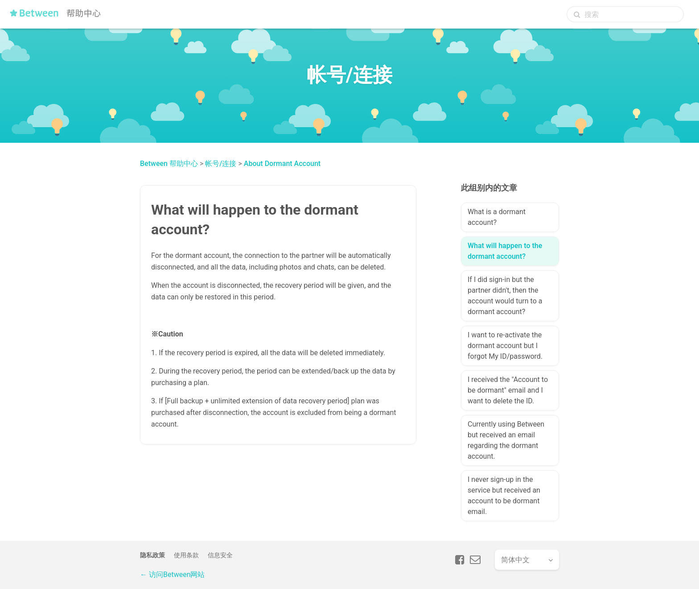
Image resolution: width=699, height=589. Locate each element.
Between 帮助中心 (169, 163)
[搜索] (625, 14)
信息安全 (220, 555)
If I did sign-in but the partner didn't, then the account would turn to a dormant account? (505, 295)
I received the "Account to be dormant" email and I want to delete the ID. (508, 390)
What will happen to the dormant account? (505, 251)
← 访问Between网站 (172, 574)
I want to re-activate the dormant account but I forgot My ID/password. (505, 346)
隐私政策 (152, 555)
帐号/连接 (220, 163)
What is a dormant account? (497, 217)
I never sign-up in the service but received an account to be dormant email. (504, 495)
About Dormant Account (282, 163)
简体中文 (515, 560)
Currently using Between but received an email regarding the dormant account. (506, 440)
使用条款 (186, 555)
